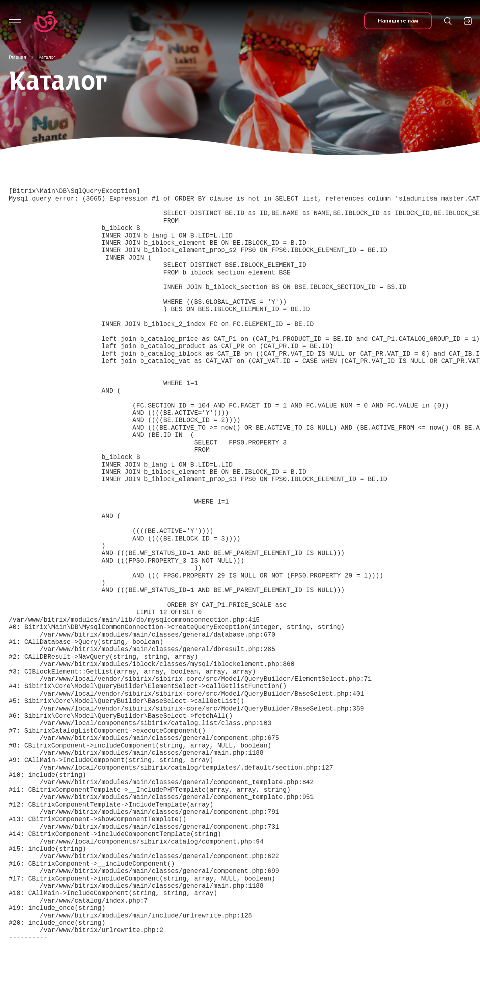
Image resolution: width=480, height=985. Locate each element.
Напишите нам (398, 20)
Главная (17, 57)
